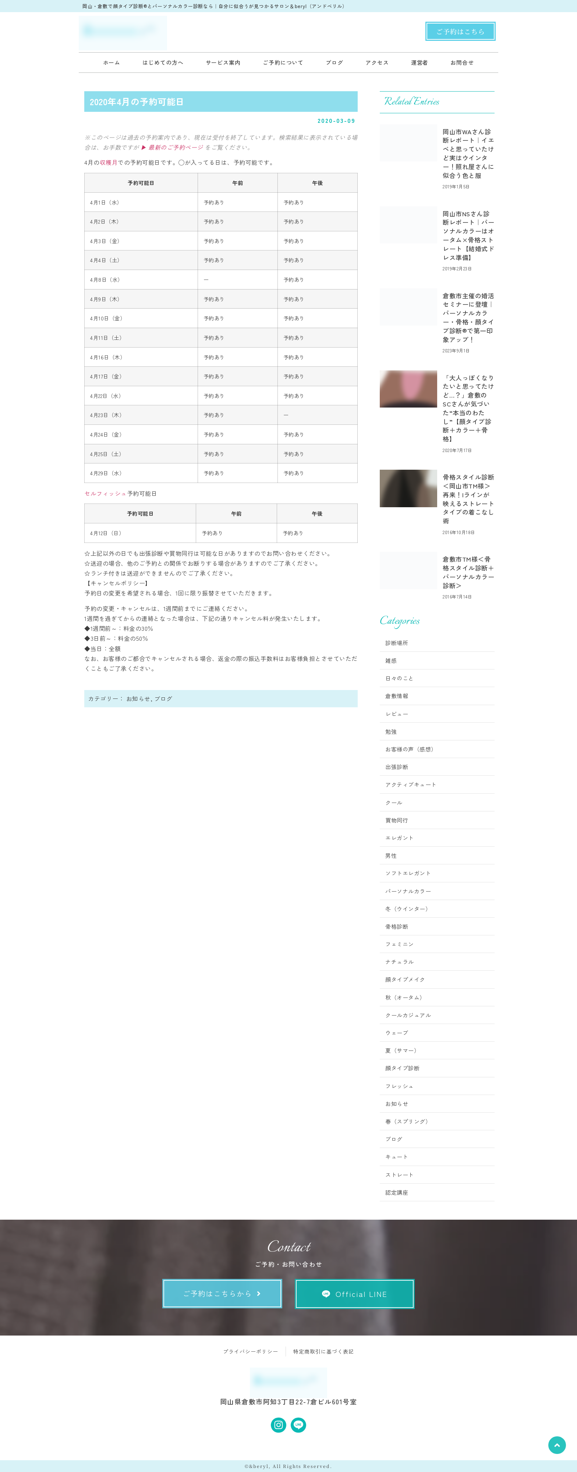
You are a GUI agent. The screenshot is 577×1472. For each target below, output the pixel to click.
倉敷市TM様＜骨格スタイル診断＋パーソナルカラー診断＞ (468, 572)
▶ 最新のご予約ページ (172, 147)
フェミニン (399, 944)
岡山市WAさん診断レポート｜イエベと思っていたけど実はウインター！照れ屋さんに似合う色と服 (468, 153)
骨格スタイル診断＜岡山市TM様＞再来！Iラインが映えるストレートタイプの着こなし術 (468, 498)
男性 (391, 855)
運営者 (420, 62)
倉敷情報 (396, 696)
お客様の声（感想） (411, 749)
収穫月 (109, 162)
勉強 (391, 731)
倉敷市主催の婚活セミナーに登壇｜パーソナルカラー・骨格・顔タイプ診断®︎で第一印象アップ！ (468, 317)
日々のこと (399, 678)
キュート (396, 1156)
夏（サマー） (402, 1050)
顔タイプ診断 (402, 1068)
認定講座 (396, 1192)
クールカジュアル (408, 1015)
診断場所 (396, 643)
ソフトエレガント (408, 873)
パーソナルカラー (408, 891)
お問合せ (462, 62)
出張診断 (396, 767)
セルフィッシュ (105, 493)
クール (394, 802)
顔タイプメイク (405, 979)
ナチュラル (399, 962)
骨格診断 (396, 926)
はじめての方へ (162, 62)
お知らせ (138, 698)
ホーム (112, 62)
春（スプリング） (408, 1121)
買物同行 (396, 820)
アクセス (377, 62)
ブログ (334, 62)
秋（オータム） (405, 997)
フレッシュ (399, 1086)
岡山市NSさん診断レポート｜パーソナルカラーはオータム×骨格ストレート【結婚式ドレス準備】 (468, 235)
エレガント (399, 838)
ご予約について (283, 62)
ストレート (399, 1174)
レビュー (396, 714)
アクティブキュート (411, 784)
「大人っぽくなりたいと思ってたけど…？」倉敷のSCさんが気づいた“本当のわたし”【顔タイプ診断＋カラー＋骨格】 (468, 408)
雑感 (391, 660)
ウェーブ (396, 1033)
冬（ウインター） (408, 909)
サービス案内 (223, 62)
